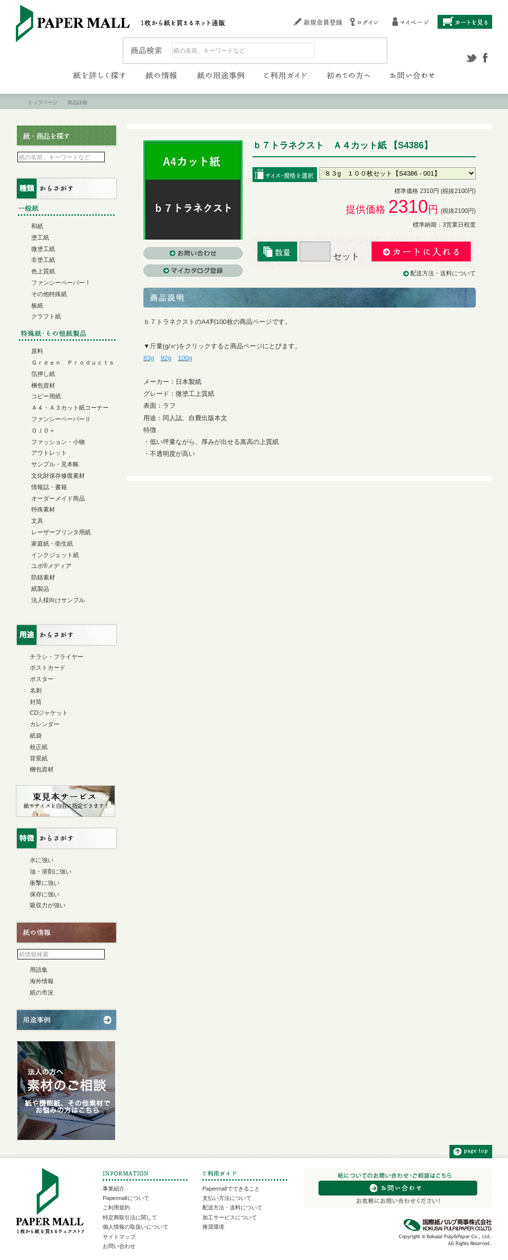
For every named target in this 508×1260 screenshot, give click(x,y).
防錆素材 (43, 577)
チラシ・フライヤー (56, 656)
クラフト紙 (46, 316)
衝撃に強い (45, 883)
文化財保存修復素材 (58, 475)
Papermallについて (126, 1198)
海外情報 (42, 981)
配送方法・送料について (443, 273)
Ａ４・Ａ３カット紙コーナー (70, 407)
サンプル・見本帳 (55, 464)
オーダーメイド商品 (58, 498)
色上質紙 (43, 271)
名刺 (36, 690)
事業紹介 (114, 1189)
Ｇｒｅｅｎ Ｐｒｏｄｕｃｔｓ (73, 362)
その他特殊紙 (49, 294)
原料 (37, 351)
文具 (37, 520)
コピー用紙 (46, 396)
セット (330, 256)
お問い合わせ (119, 1246)
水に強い (42, 860)
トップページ (43, 102)
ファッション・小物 (58, 442)
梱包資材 (43, 385)
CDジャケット (49, 712)
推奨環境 (213, 1227)
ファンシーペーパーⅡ (61, 419)
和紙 (37, 226)
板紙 (37, 305)
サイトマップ (119, 1237)
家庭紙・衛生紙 (52, 543)
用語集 (39, 969)
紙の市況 (42, 992)
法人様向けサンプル (58, 600)
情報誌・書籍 (49, 487)
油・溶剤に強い (50, 871)
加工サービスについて (229, 1217)
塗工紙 (40, 237)
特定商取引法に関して (130, 1217)
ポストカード (47, 667)
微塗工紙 (43, 249)
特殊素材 (43, 509)
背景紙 (39, 758)
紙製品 (40, 588)
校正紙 (39, 747)
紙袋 (36, 735)
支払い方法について (227, 1198)
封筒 (36, 701)
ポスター (42, 679)
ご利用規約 (116, 1207)
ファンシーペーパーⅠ (61, 282)
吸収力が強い (47, 905)
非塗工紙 (43, 259)
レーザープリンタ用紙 (61, 532)
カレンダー (45, 724)
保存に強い (45, 894)
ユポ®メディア (51, 566)
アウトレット (49, 452)
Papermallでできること (231, 1189)
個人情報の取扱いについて (135, 1227)
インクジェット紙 (55, 555)
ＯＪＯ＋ (43, 430)
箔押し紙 (43, 374)
